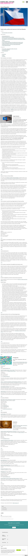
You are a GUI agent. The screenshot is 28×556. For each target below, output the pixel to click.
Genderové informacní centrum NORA (7, 440)
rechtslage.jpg (4, 507)
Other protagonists (5, 50)
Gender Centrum (21, 432)
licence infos (4, 123)
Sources (3, 55)
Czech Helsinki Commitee (5, 386)
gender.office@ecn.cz (6, 368)
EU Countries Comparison (4, 516)
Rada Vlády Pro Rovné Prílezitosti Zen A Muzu (8, 399)
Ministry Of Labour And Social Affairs (8, 37)
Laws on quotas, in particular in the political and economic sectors (12, 42)
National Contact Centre (11, 371)
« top (1, 112)
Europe (10, 516)
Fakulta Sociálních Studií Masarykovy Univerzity (8, 431)
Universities (4, 54)
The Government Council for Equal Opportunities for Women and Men (13, 38)
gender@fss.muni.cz (6, 438)
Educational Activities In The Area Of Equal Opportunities (11, 44)
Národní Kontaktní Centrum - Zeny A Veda (7, 370)
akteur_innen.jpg (5, 508)
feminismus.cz (3, 471)
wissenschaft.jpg (5, 509)
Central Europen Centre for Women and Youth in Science (10, 478)
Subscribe (14, 527)
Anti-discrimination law (6, 41)
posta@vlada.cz (5, 405)
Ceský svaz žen (3, 391)
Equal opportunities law (6, 36)
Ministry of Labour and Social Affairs (12, 177)
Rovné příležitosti (3, 460)
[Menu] (27, 2)
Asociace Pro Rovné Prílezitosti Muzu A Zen (20, 362)
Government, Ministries (6, 49)
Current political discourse (6, 45)
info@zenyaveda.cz (6, 376)
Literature (3, 56)
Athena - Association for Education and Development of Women (11, 381)
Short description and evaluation (7, 32)
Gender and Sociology (4, 468)
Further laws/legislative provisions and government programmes (12, 43)
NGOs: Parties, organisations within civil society (9, 48)
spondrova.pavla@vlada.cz (7, 408)
